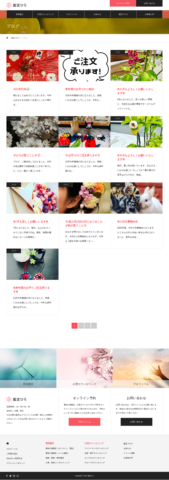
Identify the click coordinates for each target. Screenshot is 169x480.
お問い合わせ (136, 422)
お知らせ (97, 14)
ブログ (13, 52)
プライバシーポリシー (15, 463)
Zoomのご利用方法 (14, 459)
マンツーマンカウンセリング (96, 449)
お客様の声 (149, 14)
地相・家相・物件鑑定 (55, 458)
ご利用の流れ (12, 454)
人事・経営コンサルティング (58, 463)
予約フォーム (84, 422)
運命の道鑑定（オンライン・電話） (60, 449)
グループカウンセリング (94, 463)
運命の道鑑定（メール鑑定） (58, 453)
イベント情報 (129, 453)
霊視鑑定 (19, 14)
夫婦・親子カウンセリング (95, 453)
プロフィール (71, 14)
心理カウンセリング (45, 14)
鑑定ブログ (123, 14)
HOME (7, 444)
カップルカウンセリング (94, 458)
